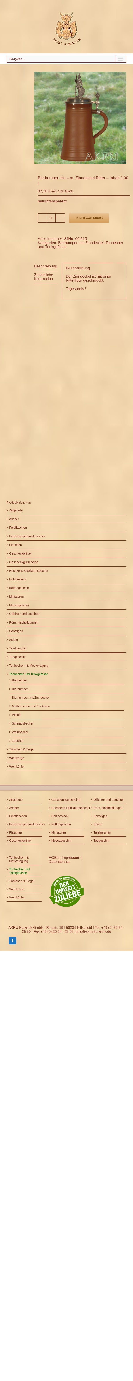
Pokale (16, 715)
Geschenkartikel (20, 553)
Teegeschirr (17, 657)
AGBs (54, 858)
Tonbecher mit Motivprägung (28, 665)
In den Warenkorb (89, 218)
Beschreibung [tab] (45, 266)
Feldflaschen (18, 527)
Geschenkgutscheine (23, 562)
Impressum (71, 858)
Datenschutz (59, 862)
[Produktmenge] (51, 218)
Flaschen (15, 545)
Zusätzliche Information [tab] (43, 277)
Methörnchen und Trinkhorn (31, 706)
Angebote (16, 510)
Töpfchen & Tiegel (21, 749)
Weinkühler (17, 766)
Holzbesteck (17, 579)
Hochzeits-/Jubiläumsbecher (28, 570)
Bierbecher (19, 680)
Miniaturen (16, 596)
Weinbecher (20, 732)
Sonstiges (16, 631)
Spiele (13, 639)
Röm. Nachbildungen (23, 622)
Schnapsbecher (22, 723)
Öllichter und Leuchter (24, 614)
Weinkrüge (16, 758)
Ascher (14, 519)
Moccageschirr (19, 605)
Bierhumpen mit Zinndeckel (81, 243)
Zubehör (17, 740)
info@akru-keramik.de (93, 931)
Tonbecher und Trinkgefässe (28, 674)
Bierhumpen (20, 689)
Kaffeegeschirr (19, 588)
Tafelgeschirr (18, 648)
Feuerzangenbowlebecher (27, 536)
